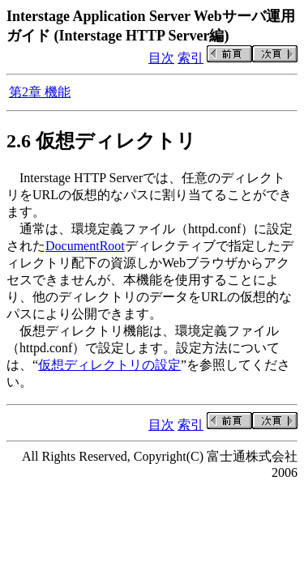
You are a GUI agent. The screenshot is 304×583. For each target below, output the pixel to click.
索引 (190, 58)
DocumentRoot (85, 246)
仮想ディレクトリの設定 (109, 365)
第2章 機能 (40, 92)
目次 (161, 58)
